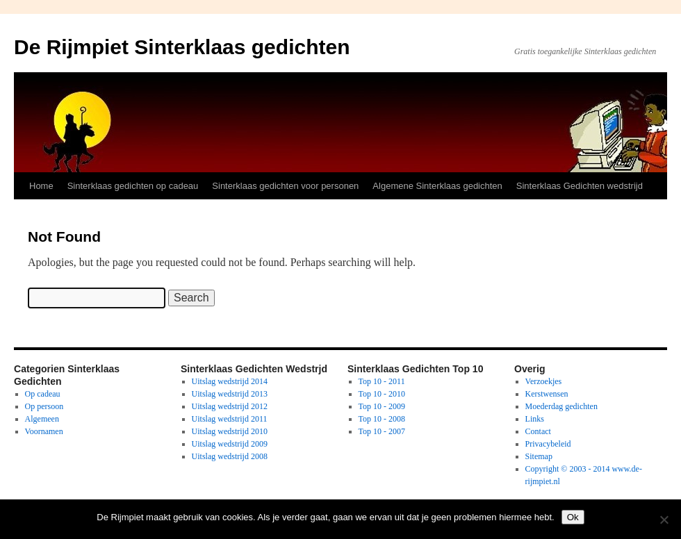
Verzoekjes (543, 381)
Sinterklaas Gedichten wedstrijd (579, 186)
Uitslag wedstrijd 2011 (230, 419)
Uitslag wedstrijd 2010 (230, 431)
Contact (538, 431)
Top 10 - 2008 (382, 419)
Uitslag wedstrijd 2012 (230, 406)
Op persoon (44, 406)
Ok (573, 517)
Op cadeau (42, 394)
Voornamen (44, 431)
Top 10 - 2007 (382, 431)
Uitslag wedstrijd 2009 (230, 444)
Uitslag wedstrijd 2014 (230, 381)
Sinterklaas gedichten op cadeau (133, 186)
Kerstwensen (546, 394)
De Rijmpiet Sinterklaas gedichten (182, 46)
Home (41, 186)
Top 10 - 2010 (382, 394)
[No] (664, 519)
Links (534, 419)
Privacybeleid (548, 444)
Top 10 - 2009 (382, 406)
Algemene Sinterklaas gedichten (437, 186)
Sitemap (538, 456)
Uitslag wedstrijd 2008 (230, 456)
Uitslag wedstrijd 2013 (230, 394)
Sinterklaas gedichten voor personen (285, 186)
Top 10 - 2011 (382, 381)
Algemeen (42, 419)
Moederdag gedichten (561, 406)
